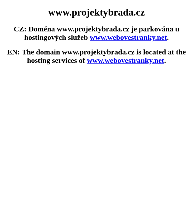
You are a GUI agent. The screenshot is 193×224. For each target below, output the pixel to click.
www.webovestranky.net (128, 37)
